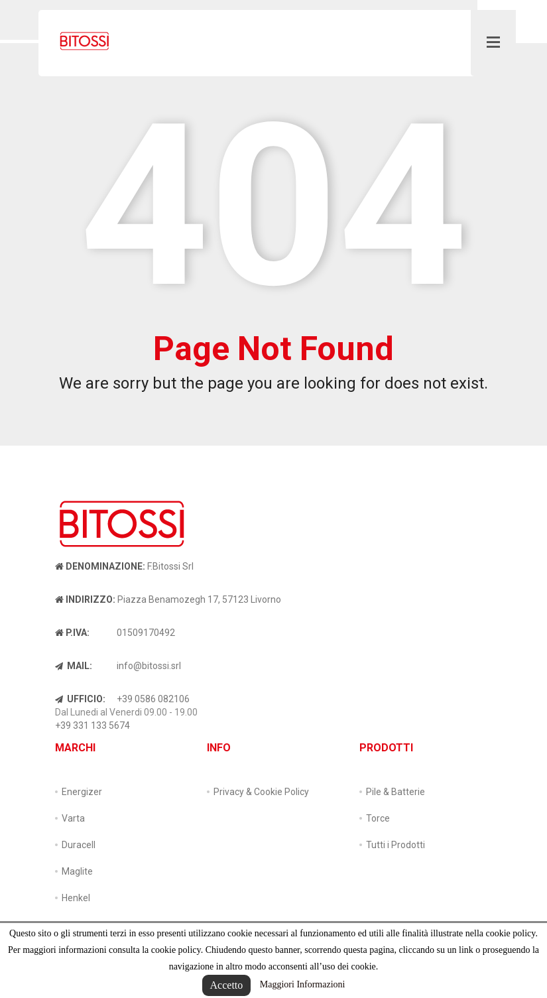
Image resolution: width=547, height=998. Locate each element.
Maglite (77, 871)
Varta (73, 818)
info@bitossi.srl (149, 665)
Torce (378, 818)
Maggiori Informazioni (302, 984)
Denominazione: (100, 566)
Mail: (73, 665)
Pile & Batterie (395, 791)
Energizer (82, 791)
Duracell (78, 845)
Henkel (76, 898)
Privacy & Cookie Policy (261, 791)
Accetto (226, 985)
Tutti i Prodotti (395, 845)
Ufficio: (80, 699)
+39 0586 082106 (153, 699)
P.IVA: (72, 632)
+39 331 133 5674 (92, 725)
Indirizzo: (85, 599)
